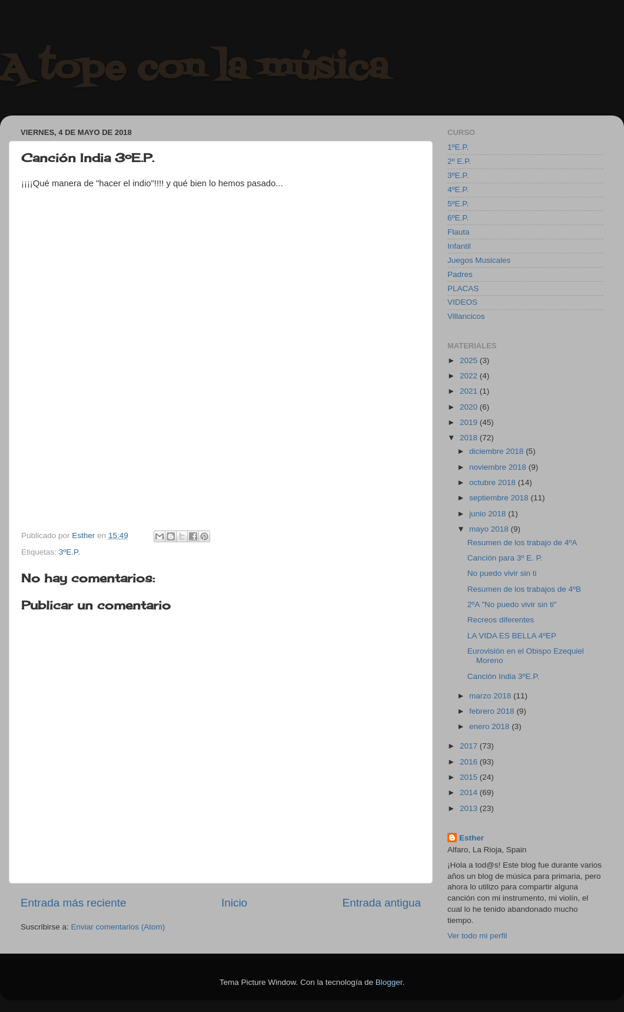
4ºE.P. (458, 189)
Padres (460, 274)
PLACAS (463, 288)
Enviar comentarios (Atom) (118, 926)
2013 (470, 808)
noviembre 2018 (499, 467)
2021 (470, 391)
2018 (470, 437)
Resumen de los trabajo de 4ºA (522, 542)
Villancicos (466, 316)
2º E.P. (459, 161)
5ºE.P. (458, 203)
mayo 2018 (490, 529)
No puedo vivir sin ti (502, 573)
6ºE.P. (458, 217)
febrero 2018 (492, 711)
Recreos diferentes (500, 619)
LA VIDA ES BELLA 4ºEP (511, 635)
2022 (470, 375)
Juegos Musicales (478, 260)
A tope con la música (194, 69)
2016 (470, 761)
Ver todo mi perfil (477, 935)
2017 (470, 745)
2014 (470, 792)
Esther (471, 837)
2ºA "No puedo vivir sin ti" (512, 604)
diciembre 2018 (497, 451)
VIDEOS (462, 302)
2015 (470, 777)
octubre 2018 (493, 482)
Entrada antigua (382, 902)
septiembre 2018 (499, 497)
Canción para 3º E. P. (505, 557)
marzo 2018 (491, 695)
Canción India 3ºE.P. (503, 676)
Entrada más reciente (74, 902)
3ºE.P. (69, 552)
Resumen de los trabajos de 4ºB (524, 589)
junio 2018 (488, 513)
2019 (470, 422)
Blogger (389, 982)
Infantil (459, 246)
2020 (470, 407)
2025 (470, 360)
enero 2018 (490, 726)
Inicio (234, 902)
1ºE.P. (458, 147)
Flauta (458, 232)
